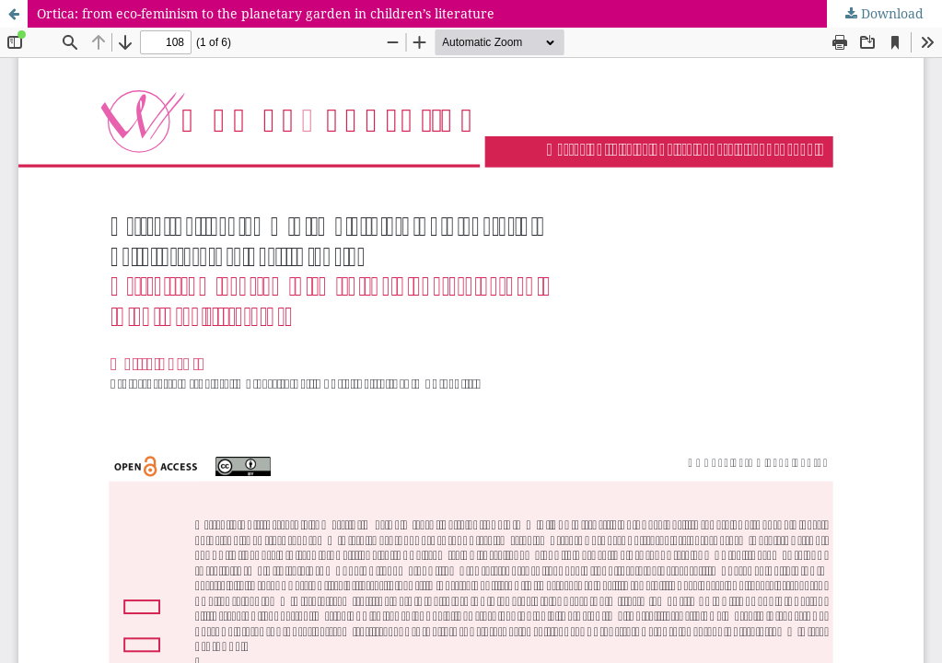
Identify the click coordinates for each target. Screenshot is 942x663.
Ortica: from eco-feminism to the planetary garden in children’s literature (265, 13)
